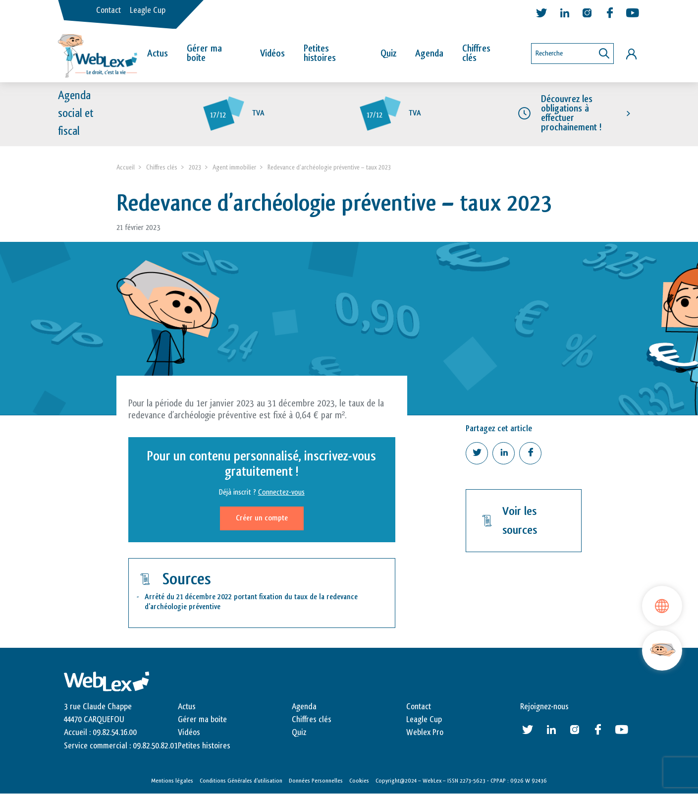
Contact (108, 10)
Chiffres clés (476, 53)
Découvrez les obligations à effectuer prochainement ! (571, 113)
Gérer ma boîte (204, 53)
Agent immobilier (234, 167)
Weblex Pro (424, 733)
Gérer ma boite (202, 720)
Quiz (388, 53)
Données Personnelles (316, 781)
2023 (195, 167)
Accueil (125, 167)
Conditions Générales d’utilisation (241, 781)
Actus (157, 53)
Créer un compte (262, 518)
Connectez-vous (281, 492)
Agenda (429, 53)
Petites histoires (320, 53)
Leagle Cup (147, 10)
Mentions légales (172, 781)
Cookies (359, 781)
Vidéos (272, 53)
